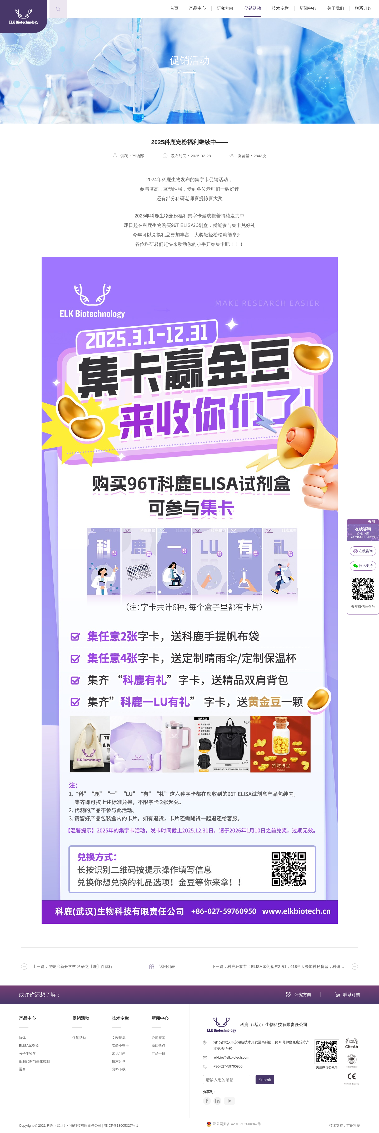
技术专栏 (282, 9)
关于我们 (337, 9)
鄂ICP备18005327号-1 (121, 1125)
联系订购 (365, 9)
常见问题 (119, 1053)
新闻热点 (158, 1046)
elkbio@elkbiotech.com (231, 1057)
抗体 (22, 1038)
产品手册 (158, 1053)
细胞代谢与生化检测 (34, 1061)
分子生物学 (27, 1053)
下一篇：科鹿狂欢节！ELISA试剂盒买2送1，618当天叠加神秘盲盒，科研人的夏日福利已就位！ (285, 966)
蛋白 (22, 1069)
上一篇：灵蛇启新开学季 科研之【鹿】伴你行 (67, 966)
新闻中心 (310, 9)
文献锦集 (119, 1038)
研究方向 (227, 9)
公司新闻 (158, 1038)
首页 (176, 9)
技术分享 (119, 1061)
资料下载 (119, 1069)
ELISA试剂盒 (29, 1046)
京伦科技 (353, 1125)
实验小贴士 (120, 1046)
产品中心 (199, 9)
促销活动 (254, 9)
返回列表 (162, 966)
